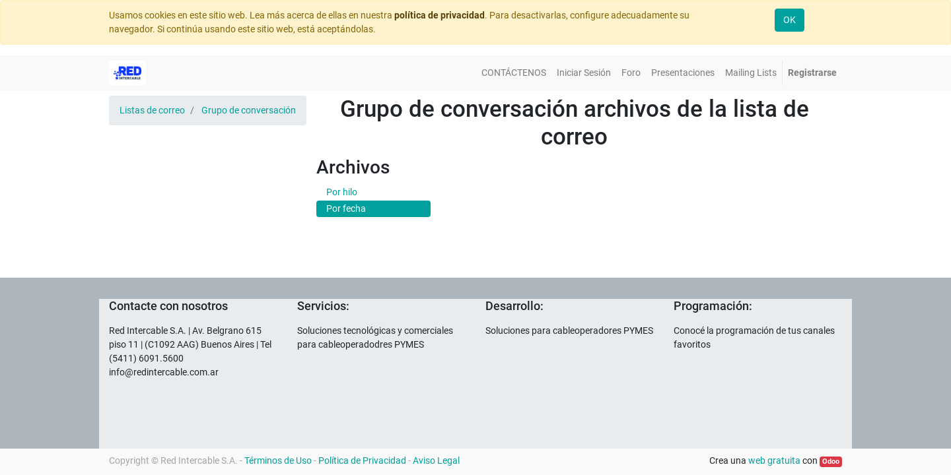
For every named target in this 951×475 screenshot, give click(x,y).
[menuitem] (513, 73)
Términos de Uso (278, 460)
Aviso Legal (436, 460)
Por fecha (346, 208)
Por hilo (341, 192)
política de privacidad (439, 15)
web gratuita (774, 460)
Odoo (830, 461)
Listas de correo (152, 110)
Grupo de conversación (248, 110)
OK (789, 20)
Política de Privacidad (362, 460)
